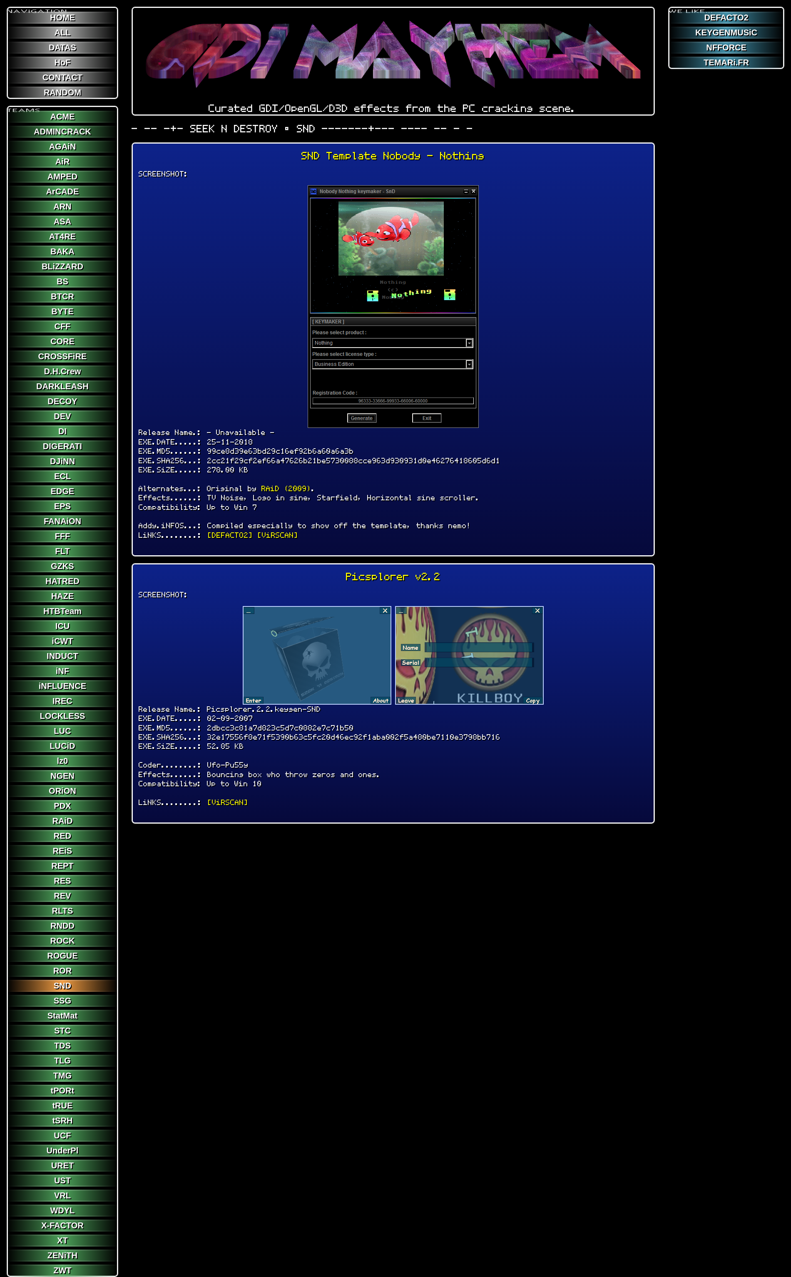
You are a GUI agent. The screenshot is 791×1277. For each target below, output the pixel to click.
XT (62, 1240)
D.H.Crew (62, 371)
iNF (62, 671)
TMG (62, 1075)
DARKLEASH (62, 386)
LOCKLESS (62, 715)
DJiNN (62, 461)
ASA (62, 221)
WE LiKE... (691, 7)
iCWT (62, 641)
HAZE (62, 596)
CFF (62, 326)
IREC (62, 701)
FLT (62, 551)
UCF (62, 1135)
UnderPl (63, 1150)
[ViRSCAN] (277, 535)
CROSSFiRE (62, 356)
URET (62, 1165)
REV (62, 895)
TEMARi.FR (726, 62)
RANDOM (62, 92)
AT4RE (62, 236)
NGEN (62, 775)
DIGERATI (62, 446)
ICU (62, 626)
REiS (62, 850)
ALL (62, 32)
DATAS (62, 47)
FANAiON (62, 521)
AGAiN (62, 146)
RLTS (62, 910)
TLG (62, 1060)
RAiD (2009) (286, 488)
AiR (62, 161)
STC (62, 1030)
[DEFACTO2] (230, 535)
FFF (62, 536)
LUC (62, 730)
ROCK (62, 940)
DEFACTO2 (726, 17)
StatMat (62, 1015)
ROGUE (62, 955)
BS (62, 281)
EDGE (63, 491)
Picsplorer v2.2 (393, 577)
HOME (62, 17)
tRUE (62, 1105)
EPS (62, 506)
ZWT (62, 1270)
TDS (62, 1045)
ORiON (62, 790)
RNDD (62, 925)
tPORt (63, 1090)
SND (62, 985)
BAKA (62, 251)
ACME (62, 116)
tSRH (62, 1120)
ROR (62, 970)
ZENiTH (62, 1255)
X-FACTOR (62, 1225)
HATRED (62, 581)
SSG (62, 1000)
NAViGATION (37, 7)
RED (62, 835)
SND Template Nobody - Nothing (393, 156)
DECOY (62, 401)
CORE (62, 341)
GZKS (62, 566)
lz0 (62, 760)
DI (62, 431)
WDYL (62, 1210)
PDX (62, 805)
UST (62, 1180)
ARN (62, 206)
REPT (62, 865)
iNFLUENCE (62, 686)
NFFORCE (726, 47)
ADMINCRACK (62, 131)
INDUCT (62, 656)
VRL (62, 1195)
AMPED (62, 176)
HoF (62, 62)
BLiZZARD (62, 266)
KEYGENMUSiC (726, 32)
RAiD (62, 820)
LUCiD (62, 745)
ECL (62, 476)
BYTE (62, 311)
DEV (62, 416)
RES (62, 880)
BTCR (62, 296)
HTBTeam (62, 611)
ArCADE (62, 191)
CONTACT (62, 77)
